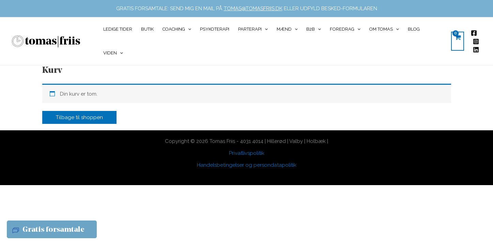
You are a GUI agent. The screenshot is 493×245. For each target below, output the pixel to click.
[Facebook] (474, 33)
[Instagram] (476, 41)
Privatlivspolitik (246, 153)
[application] (188, 29)
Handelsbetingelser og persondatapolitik (246, 165)
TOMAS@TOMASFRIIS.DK (253, 8)
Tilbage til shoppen (79, 117)
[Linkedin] (476, 50)
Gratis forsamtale (53, 230)
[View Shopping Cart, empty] (457, 41)
